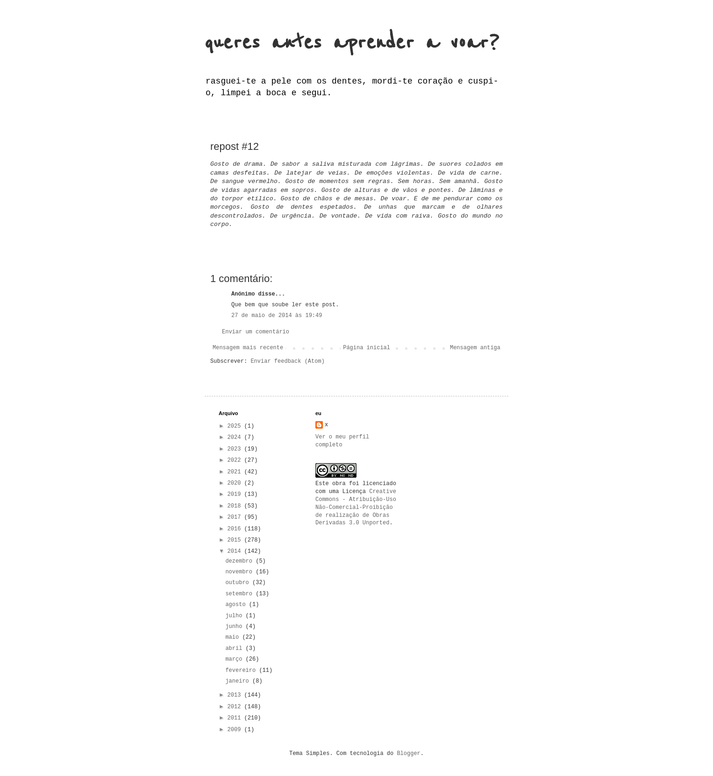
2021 (236, 472)
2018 (236, 506)
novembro (240, 572)
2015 (236, 540)
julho (235, 616)
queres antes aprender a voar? (352, 42)
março (235, 659)
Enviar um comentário (255, 332)
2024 (236, 437)
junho (235, 626)
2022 (236, 460)
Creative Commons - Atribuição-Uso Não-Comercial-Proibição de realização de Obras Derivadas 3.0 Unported (355, 507)
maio (233, 637)
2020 (236, 483)
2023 (236, 449)
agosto (237, 604)
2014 (236, 551)
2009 (236, 730)
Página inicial (366, 348)
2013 (236, 695)
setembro (240, 594)
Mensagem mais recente (248, 348)
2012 (236, 707)
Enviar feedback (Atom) (287, 361)
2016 (236, 529)
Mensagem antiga (475, 348)
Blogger (408, 753)
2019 (236, 494)
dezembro (240, 561)
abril (235, 648)
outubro (238, 582)
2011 (236, 718)
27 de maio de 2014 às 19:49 (276, 315)
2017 (236, 517)
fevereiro (242, 670)
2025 (236, 426)
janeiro (238, 681)
